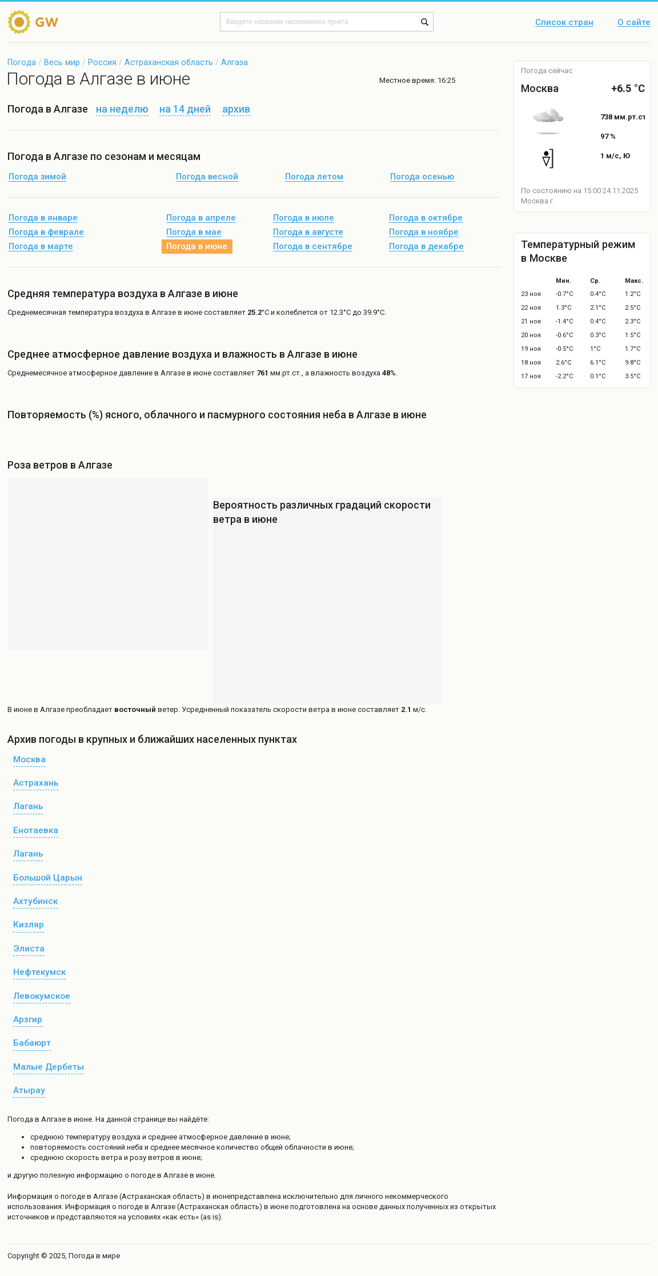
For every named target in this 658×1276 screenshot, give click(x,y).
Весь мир (62, 62)
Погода (21, 62)
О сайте (634, 22)
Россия (102, 62)
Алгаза (234, 62)
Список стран (564, 22)
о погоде (70, 1196)
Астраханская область (169, 62)
